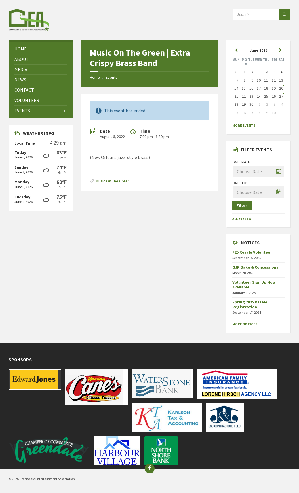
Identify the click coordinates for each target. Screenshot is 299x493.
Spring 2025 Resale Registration (249, 304)
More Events (243, 125)
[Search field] (261, 14)
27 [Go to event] (281, 96)
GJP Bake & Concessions (255, 267)
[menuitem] (40, 49)
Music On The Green (113, 181)
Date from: (242, 162)
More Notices (244, 324)
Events (111, 77)
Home (95, 77)
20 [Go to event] (281, 88)
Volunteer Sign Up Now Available (254, 284)
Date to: (240, 183)
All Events (241, 218)
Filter (242, 205)
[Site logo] (29, 29)
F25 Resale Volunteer (252, 252)
